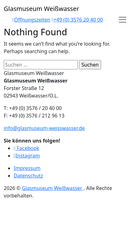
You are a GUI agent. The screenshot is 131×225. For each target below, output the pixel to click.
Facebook (26, 148)
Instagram (27, 155)
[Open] (122, 19)
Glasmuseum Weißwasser (52, 188)
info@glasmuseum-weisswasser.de (44, 128)
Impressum (27, 168)
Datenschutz (28, 175)
